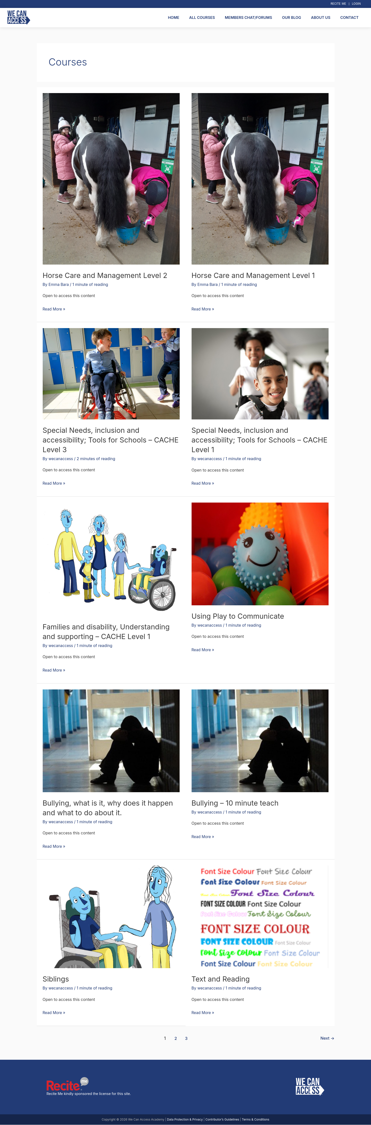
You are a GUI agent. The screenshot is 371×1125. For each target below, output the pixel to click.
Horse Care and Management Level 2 (108, 275)
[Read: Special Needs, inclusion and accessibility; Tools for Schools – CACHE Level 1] (260, 373)
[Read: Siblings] (111, 916)
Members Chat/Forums (248, 17)
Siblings (56, 979)
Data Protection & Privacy (185, 1120)
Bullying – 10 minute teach (237, 802)
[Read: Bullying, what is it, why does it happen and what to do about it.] (111, 740)
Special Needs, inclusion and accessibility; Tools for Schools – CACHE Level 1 (249, 440)
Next (327, 1038)
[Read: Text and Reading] (260, 916)
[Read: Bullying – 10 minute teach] (260, 740)
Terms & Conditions (256, 1120)
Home (173, 17)
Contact (349, 17)
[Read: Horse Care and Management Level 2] (111, 178)
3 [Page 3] (186, 1038)
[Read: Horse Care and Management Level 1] (260, 178)
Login (355, 4)
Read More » (55, 308)
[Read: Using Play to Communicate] (260, 553)
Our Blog (291, 17)
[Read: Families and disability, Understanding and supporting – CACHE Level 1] (111, 558)
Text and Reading (222, 979)
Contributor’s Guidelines (222, 1120)
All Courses (202, 17)
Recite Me (337, 4)
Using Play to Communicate (240, 616)
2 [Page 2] (175, 1038)
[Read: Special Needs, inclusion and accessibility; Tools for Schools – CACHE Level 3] (111, 373)
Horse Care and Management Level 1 (256, 275)
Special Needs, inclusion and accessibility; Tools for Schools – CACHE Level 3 (100, 440)
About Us (320, 17)
